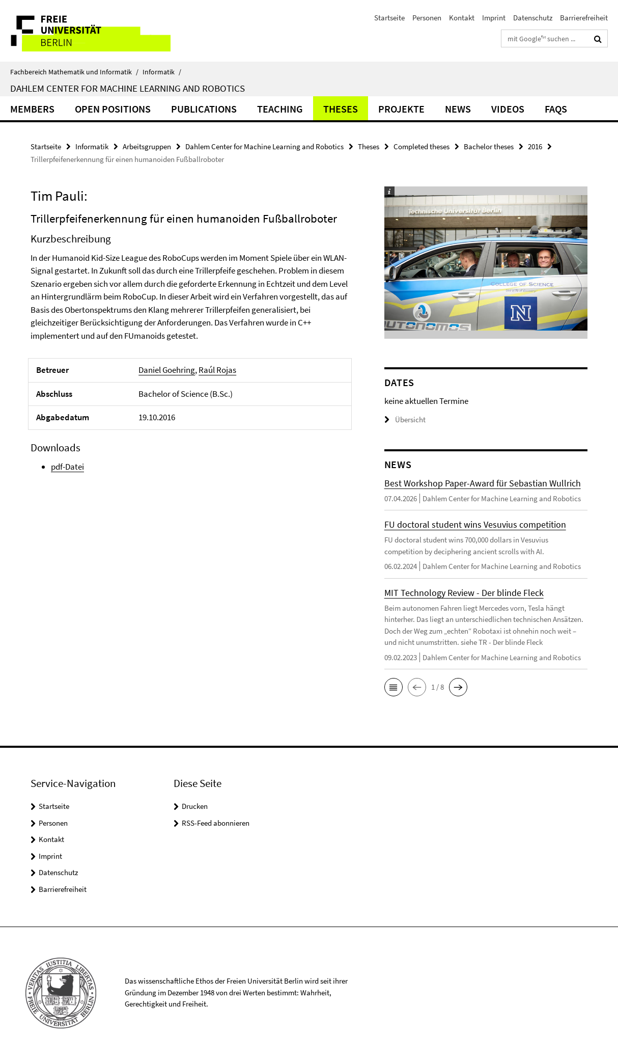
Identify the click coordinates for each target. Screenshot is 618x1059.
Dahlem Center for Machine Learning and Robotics (127, 88)
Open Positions (113, 108)
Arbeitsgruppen (147, 146)
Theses (340, 108)
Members (32, 108)
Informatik (162, 71)
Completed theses (422, 146)
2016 (535, 146)
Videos (507, 108)
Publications (204, 108)
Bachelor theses (489, 146)
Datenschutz (532, 17)
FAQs (556, 108)
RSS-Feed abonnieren (215, 823)
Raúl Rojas (217, 369)
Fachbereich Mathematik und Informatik (74, 71)
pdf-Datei (67, 466)
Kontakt (461, 17)
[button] (393, 687)
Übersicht (405, 419)
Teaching (280, 108)
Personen (426, 17)
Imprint (493, 17)
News (458, 108)
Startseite (389, 17)
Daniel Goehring (166, 369)
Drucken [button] (195, 806)
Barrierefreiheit (584, 17)
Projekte (401, 108)
